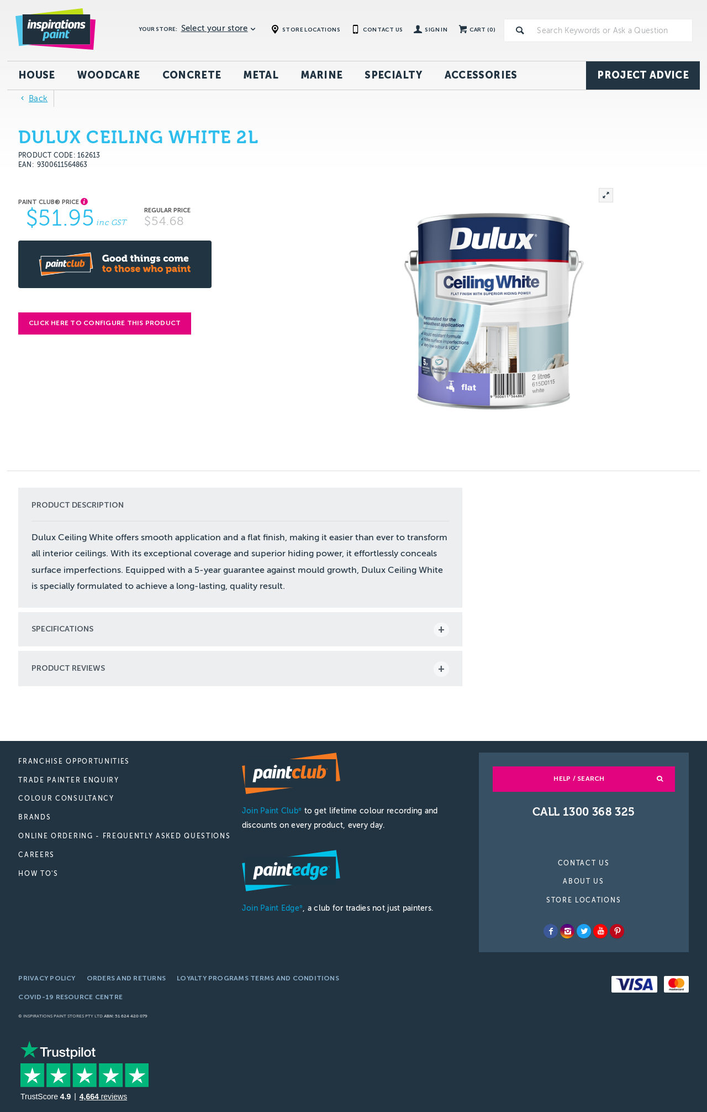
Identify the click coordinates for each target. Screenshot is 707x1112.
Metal (260, 75)
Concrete (191, 75)
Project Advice (643, 75)
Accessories (481, 75)
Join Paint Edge (272, 908)
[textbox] (612, 30)
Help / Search (578, 778)
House (36, 75)
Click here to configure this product (105, 323)
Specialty (393, 75)
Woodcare (108, 75)
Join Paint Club (272, 811)
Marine (321, 75)
